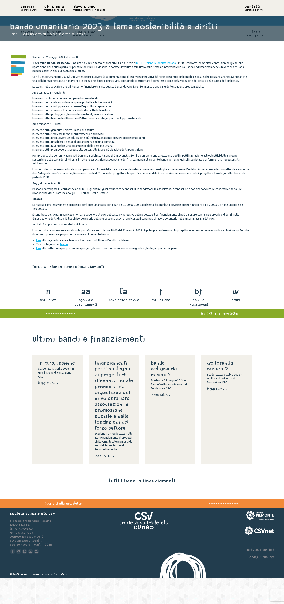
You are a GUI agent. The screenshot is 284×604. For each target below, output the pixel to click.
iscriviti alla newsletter (64, 529)
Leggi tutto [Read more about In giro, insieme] (48, 408)
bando (64, 269)
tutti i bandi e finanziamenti (142, 506)
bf (198, 317)
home (25, 12)
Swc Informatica (55, 599)
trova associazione (123, 325)
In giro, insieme (57, 388)
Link (38, 265)
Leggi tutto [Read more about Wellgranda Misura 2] (217, 414)
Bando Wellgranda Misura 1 (164, 394)
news (236, 325)
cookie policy (261, 582)
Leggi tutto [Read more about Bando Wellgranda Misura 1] (161, 420)
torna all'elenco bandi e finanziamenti (68, 292)
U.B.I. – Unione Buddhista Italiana (156, 88)
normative (48, 325)
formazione (161, 325)
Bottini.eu (20, 599)
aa (85, 317)
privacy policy (260, 575)
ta (123, 317)
